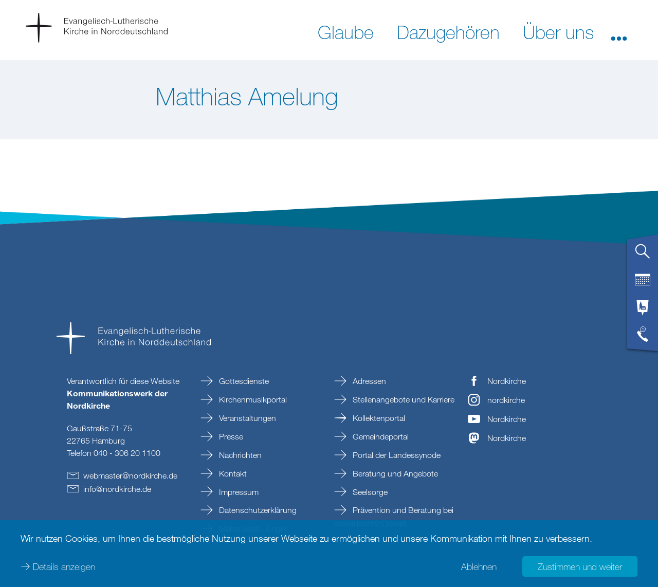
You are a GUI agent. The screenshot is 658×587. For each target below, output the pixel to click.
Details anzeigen (64, 566)
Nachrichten (239, 455)
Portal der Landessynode (396, 455)
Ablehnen (479, 566)
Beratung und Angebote (394, 473)
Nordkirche (506, 381)
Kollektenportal (378, 418)
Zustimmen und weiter (580, 566)
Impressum (238, 492)
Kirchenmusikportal (252, 399)
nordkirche (506, 400)
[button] (619, 31)
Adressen (368, 381)
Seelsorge (369, 492)
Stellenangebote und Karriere (402, 399)
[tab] (642, 255)
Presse (230, 436)
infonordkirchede (117, 488)
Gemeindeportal (380, 436)
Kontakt (232, 473)
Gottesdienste (243, 381)
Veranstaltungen (246, 418)
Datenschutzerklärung (257, 510)
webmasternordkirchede (130, 475)
